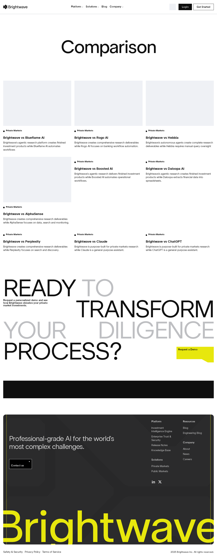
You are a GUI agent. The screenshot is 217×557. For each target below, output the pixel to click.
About (186, 449)
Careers (187, 459)
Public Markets (159, 471)
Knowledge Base (161, 450)
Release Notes (159, 445)
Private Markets (160, 466)
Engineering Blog (192, 433)
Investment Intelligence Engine (161, 430)
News (186, 454)
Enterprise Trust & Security (161, 438)
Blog (185, 428)
